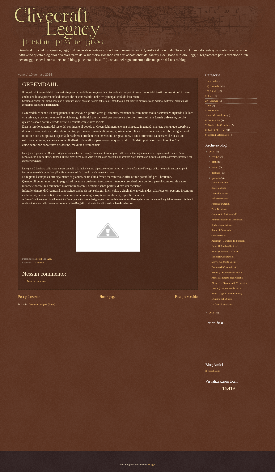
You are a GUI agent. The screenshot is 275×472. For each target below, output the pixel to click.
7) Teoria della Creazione (217, 125)
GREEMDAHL (219, 235)
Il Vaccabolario (212, 371)
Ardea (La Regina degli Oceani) (227, 277)
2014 (212, 151)
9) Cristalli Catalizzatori (217, 135)
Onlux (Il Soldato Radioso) (224, 246)
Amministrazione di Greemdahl (227, 219)
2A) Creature (211, 101)
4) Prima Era (211, 110)
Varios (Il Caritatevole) (222, 256)
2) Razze (209, 96)
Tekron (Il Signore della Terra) (226, 288)
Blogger (151, 464)
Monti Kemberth (219, 182)
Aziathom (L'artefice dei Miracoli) (228, 241)
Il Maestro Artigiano (221, 225)
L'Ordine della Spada (221, 299)
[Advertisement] (229, 421)
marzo (215, 167)
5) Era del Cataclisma (215, 115)
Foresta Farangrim (220, 203)
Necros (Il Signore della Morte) (226, 272)
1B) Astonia (211, 91)
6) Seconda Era (212, 120)
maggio (216, 156)
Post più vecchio (186, 297)
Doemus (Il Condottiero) (223, 267)
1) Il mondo (38, 262)
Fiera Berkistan (218, 209)
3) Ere (208, 105)
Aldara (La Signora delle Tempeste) (229, 283)
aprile (215, 161)
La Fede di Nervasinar (222, 304)
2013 (212, 312)
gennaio (216, 178)
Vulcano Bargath (219, 198)
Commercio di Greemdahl (224, 214)
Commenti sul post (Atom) (42, 304)
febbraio (216, 173)
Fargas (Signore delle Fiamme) (226, 293)
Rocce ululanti (218, 188)
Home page (108, 297)
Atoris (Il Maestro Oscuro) (224, 251)
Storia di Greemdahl (221, 230)
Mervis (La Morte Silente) (224, 262)
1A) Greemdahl (213, 86)
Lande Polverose (219, 193)
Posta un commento (36, 281)
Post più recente (29, 297)
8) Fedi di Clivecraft (215, 130)
